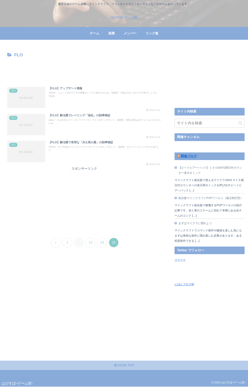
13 (90, 242)
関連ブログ (189, 156)
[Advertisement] (84, 70)
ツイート (180, 259)
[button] (240, 123)
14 (102, 242)
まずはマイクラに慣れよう (195, 223)
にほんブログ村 (184, 284)
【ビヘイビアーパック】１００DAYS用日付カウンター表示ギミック (210, 170)
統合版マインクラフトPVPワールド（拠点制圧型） (210, 198)
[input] (210, 123)
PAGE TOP (124, 365)
